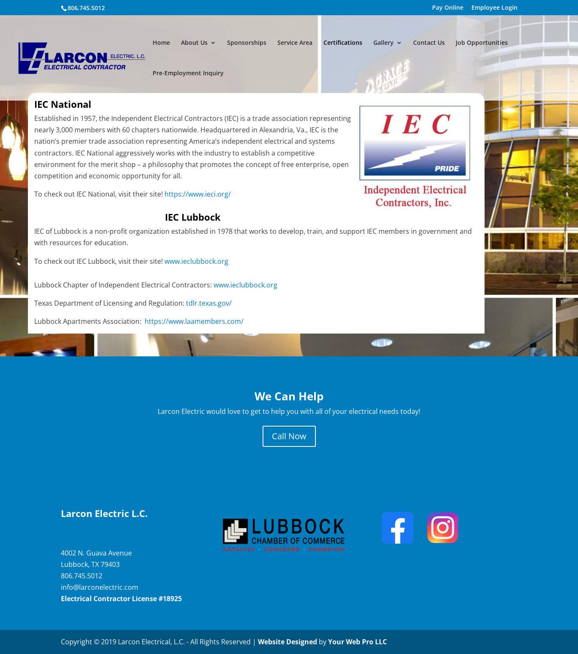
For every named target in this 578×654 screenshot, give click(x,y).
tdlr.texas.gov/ (209, 303)
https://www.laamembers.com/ (194, 321)
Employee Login (494, 8)
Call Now (289, 436)
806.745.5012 (81, 575)
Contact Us (429, 43)
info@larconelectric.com (99, 587)
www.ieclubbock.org (198, 261)
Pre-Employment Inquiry (188, 73)
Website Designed (287, 641)
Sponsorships (246, 43)
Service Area (294, 43)
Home (161, 43)
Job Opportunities (482, 43)
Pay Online (447, 8)
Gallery (383, 43)
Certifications (342, 43)
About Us (194, 43)
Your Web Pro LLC (357, 641)
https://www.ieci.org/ (198, 194)
